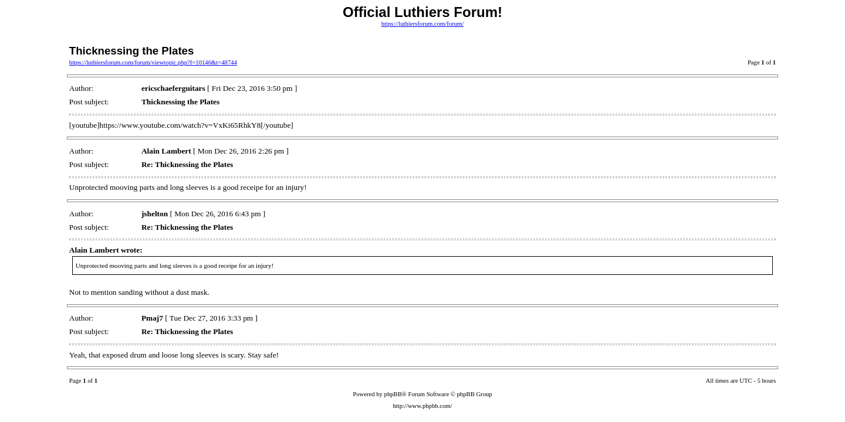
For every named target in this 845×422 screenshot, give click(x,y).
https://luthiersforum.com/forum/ (422, 24)
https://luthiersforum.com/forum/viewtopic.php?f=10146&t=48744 (153, 62)
